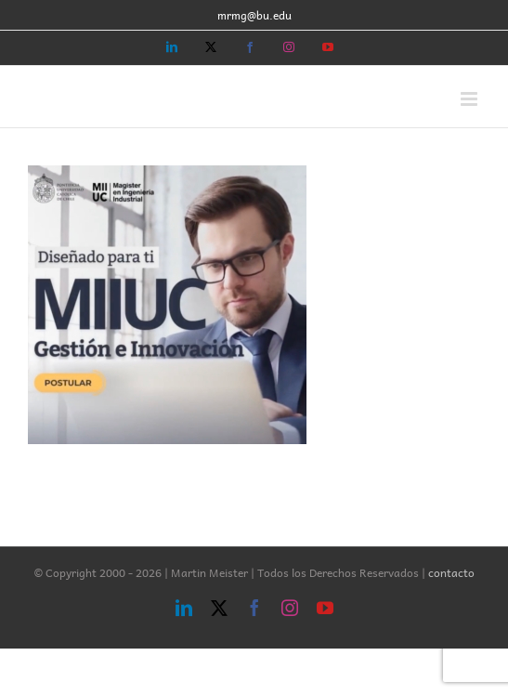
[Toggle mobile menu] (470, 99)
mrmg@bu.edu (254, 15)
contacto (451, 572)
